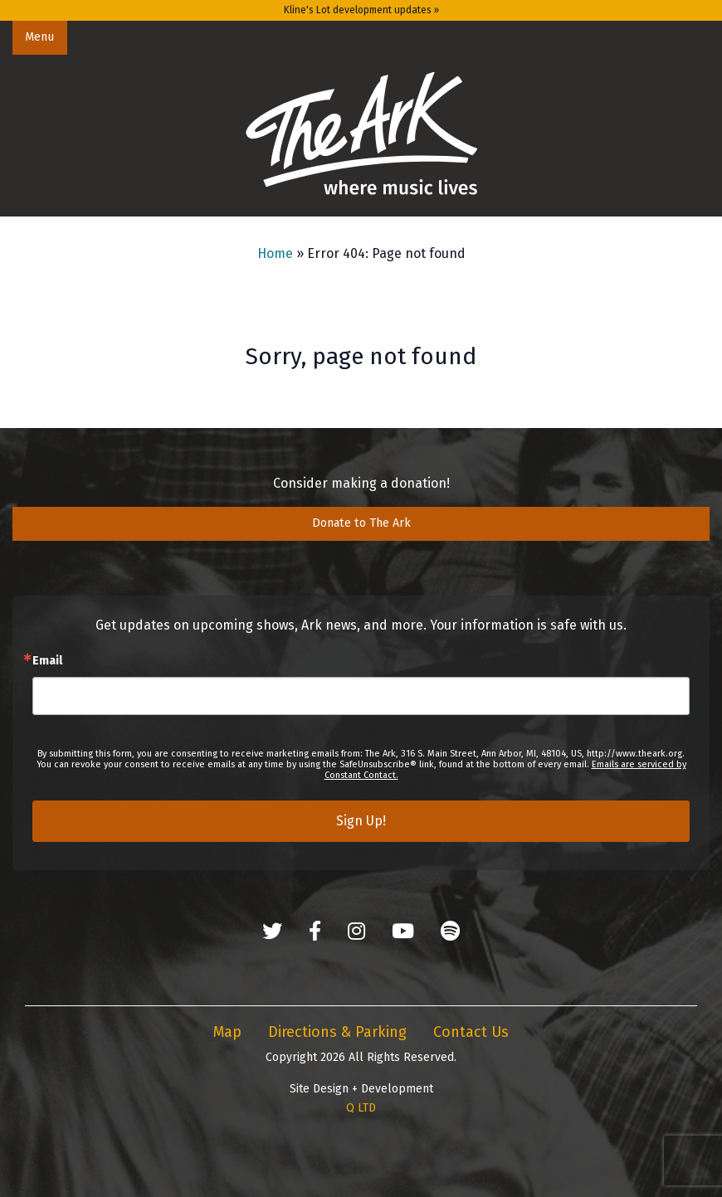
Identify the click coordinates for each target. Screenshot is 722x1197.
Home (275, 253)
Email (47, 661)
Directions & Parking (337, 1032)
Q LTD (361, 1108)
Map (227, 1032)
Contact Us (471, 1032)
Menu (39, 37)
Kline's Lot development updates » (361, 10)
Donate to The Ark (361, 523)
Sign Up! (361, 821)
